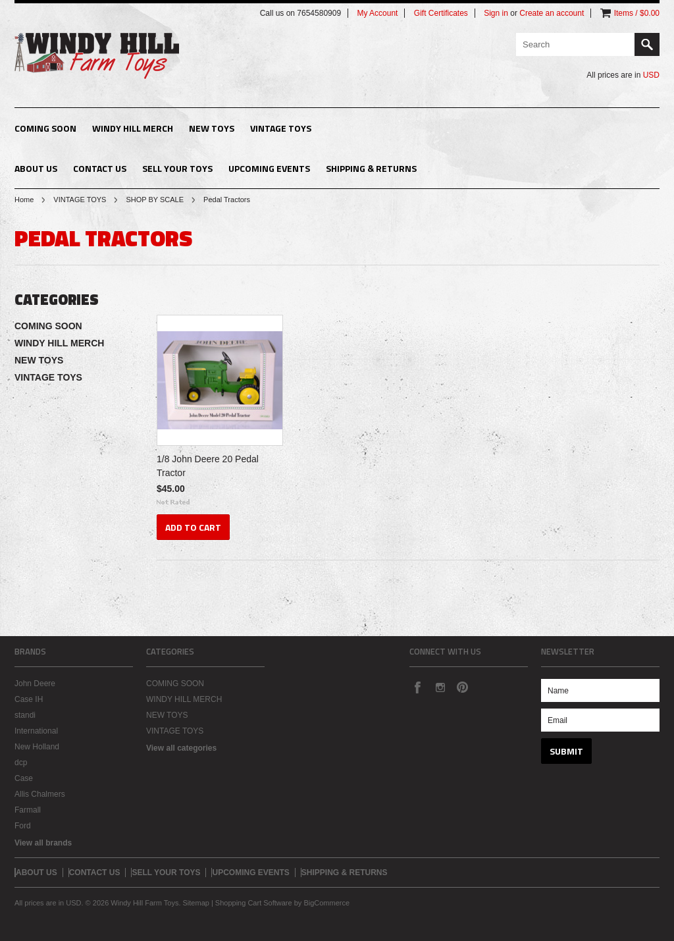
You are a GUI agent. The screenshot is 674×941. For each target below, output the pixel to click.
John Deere (34, 683)
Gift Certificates (441, 13)
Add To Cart (193, 527)
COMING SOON (45, 128)
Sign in (496, 13)
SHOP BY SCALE (155, 199)
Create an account (551, 13)
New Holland (36, 746)
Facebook (417, 687)
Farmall (27, 810)
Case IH (28, 699)
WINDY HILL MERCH (132, 128)
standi (25, 715)
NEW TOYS (211, 128)
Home (24, 199)
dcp (20, 762)
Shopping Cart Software (253, 903)
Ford (22, 825)
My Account (377, 13)
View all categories (181, 748)
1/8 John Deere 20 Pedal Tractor (208, 466)
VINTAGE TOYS (280, 128)
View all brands (43, 842)
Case (23, 778)
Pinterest (462, 687)
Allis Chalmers (39, 794)
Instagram (440, 687)
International (36, 731)
